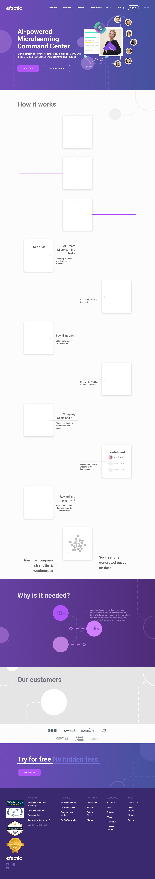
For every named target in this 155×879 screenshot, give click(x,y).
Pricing (120, 7)
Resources (96, 7)
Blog (109, 807)
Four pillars (111, 822)
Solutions (54, 7)
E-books (110, 812)
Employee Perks (68, 807)
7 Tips (109, 817)
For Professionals (68, 820)
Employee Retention (37, 810)
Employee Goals (35, 815)
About (109, 7)
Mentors (90, 820)
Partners (81, 7)
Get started (30, 772)
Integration (92, 802)
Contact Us (133, 802)
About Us (132, 815)
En (146, 7)
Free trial (28, 68)
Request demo (56, 68)
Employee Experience (37, 825)
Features (68, 7)
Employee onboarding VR (39, 820)
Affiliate (90, 807)
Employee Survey (68, 802)
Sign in (133, 7)
